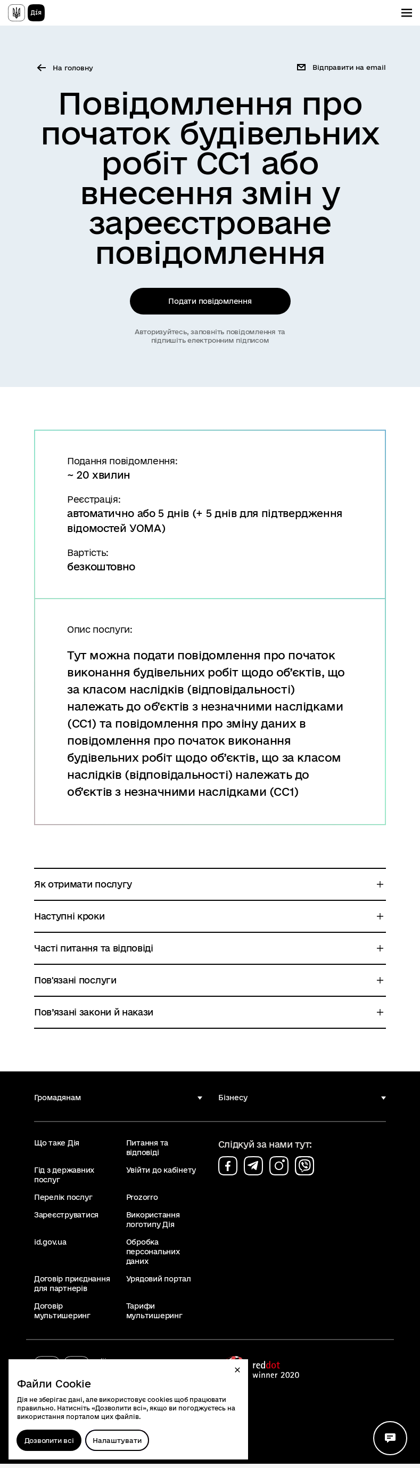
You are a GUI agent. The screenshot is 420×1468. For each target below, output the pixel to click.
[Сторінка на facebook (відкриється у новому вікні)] (227, 1170)
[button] (237, 1370)
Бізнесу (233, 1102)
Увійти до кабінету (161, 1174)
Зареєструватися (66, 1219)
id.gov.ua (50, 1246)
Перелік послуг (63, 1201)
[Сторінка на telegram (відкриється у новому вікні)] (253, 1170)
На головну (73, 67)
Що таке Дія (56, 1147)
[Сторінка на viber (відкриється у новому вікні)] (304, 1170)
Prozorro (142, 1201)
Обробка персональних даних (153, 1256)
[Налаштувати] (117, 1440)
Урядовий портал (158, 1283)
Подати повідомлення (210, 303)
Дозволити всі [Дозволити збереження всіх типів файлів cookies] (49, 1440)
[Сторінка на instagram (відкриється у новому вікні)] (279, 1170)
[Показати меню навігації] (406, 12)
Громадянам (57, 1102)
